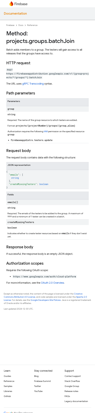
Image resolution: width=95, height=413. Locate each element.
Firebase (10, 25)
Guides (7, 376)
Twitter (37, 386)
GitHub (7, 396)
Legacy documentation (76, 401)
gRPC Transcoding (33, 83)
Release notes (71, 391)
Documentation (15, 14)
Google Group (72, 386)
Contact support (73, 376)
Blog (36, 376)
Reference (32, 25)
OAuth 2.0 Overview (52, 282)
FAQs (67, 396)
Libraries (8, 391)
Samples (8, 386)
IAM (46, 131)
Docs (20, 25)
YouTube (38, 391)
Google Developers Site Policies (46, 300)
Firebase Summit (42, 381)
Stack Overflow (72, 381)
